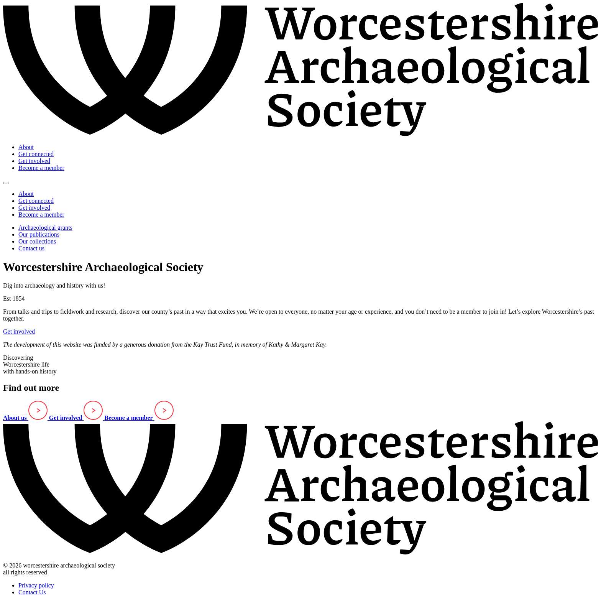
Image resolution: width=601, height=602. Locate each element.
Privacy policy (36, 585)
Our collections (37, 241)
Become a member (41, 167)
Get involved (34, 161)
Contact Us (32, 592)
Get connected (36, 154)
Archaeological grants (45, 227)
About (26, 147)
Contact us (31, 248)
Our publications (38, 234)
